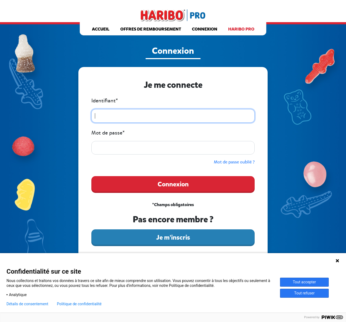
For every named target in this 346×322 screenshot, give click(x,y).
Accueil (100, 29)
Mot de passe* (108, 133)
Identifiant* (104, 101)
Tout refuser (304, 293)
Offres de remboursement (150, 29)
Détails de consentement (27, 304)
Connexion (204, 29)
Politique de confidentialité (79, 304)
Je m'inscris (173, 237)
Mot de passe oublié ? (234, 162)
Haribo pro (241, 29)
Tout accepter (304, 282)
